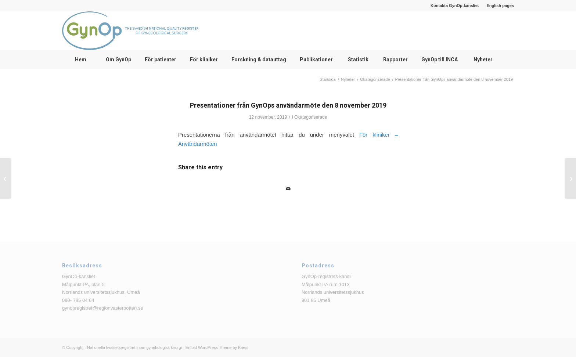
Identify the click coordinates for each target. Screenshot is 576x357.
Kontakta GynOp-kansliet (455, 5)
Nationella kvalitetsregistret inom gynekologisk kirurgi (134, 347)
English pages (500, 5)
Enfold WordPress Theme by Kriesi (217, 347)
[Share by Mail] (288, 188)
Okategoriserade (310, 117)
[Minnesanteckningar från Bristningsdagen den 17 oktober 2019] (5, 178)
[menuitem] (455, 5)
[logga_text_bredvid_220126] (130, 30)
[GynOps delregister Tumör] (570, 178)
